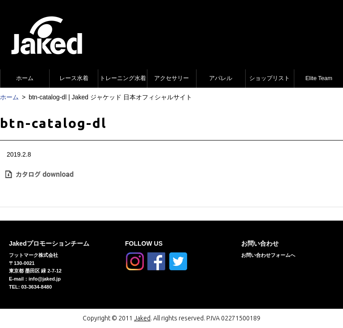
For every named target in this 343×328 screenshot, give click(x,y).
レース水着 (73, 78)
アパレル (220, 78)
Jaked (142, 318)
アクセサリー (171, 78)
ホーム (24, 78)
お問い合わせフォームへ (268, 255)
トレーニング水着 (123, 78)
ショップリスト (269, 78)
